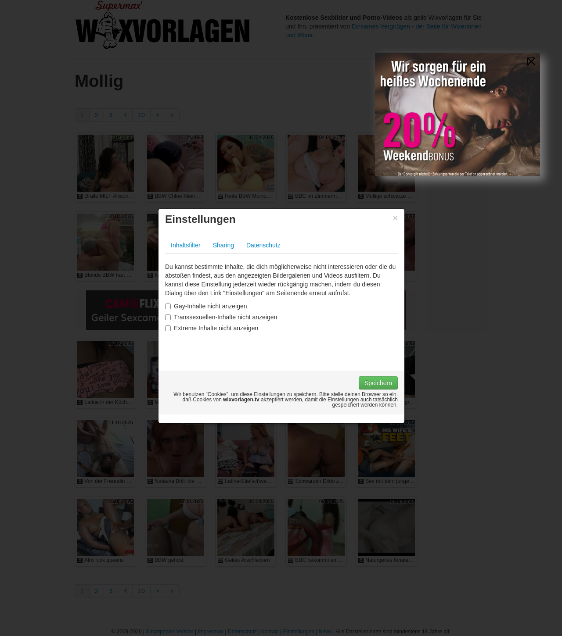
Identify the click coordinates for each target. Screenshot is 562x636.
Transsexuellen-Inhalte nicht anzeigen (221, 317)
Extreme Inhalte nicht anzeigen (211, 328)
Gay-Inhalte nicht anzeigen (206, 306)
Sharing (223, 245)
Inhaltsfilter (186, 245)
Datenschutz (263, 245)
